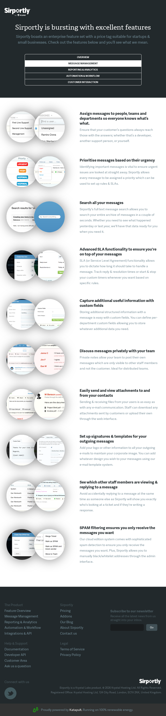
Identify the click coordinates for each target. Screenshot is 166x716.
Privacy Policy (70, 655)
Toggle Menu (158, 12)
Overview (83, 57)
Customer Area (15, 660)
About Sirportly (71, 627)
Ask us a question (17, 666)
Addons (66, 616)
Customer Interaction (83, 82)
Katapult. (75, 710)
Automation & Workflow (83, 76)
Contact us (68, 633)
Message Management (83, 63)
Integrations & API (18, 633)
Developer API (15, 655)
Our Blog (66, 622)
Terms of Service (72, 649)
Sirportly (17, 12)
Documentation (16, 649)
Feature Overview (17, 611)
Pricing (65, 611)
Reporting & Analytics (83, 69)
